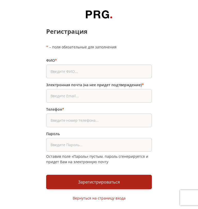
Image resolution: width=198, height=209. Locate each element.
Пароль (53, 133)
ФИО (51, 60)
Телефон (55, 109)
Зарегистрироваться (99, 182)
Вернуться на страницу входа (99, 198)
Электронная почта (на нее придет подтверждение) (95, 84)
